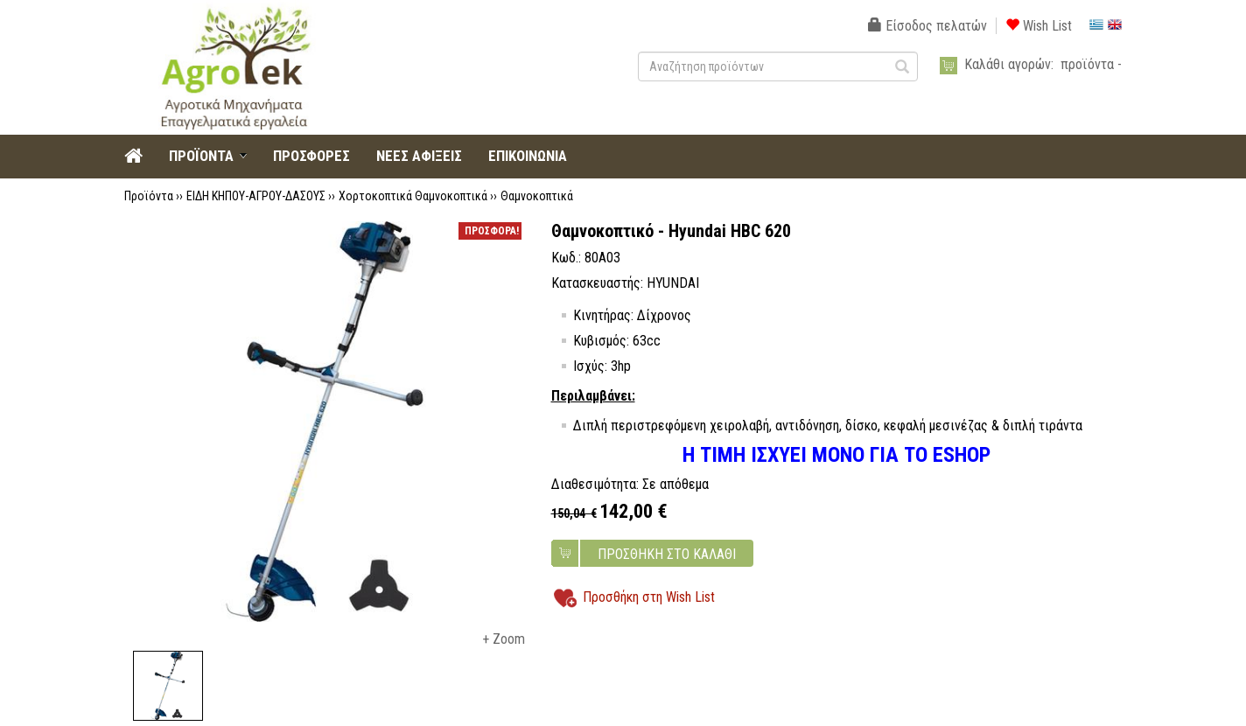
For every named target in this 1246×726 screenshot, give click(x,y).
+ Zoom (503, 639)
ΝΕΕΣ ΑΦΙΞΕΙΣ (419, 155)
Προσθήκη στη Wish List (649, 597)
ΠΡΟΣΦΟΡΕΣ (311, 155)
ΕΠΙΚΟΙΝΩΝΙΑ (527, 155)
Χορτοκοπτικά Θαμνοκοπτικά (413, 196)
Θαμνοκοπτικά (536, 196)
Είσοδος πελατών (927, 25)
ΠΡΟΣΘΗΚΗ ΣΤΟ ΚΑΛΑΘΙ (667, 554)
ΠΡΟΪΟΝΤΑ (201, 155)
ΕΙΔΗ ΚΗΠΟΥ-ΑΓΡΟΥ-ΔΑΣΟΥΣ (256, 196)
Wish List (1038, 25)
